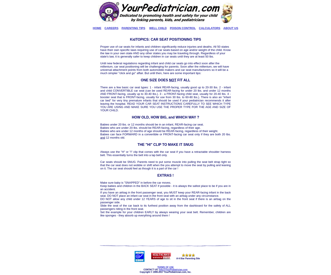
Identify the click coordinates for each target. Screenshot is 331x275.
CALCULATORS (209, 28)
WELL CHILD (158, 28)
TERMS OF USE (165, 267)
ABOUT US (230, 28)
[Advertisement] (165, 231)
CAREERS (111, 28)
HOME (97, 28)
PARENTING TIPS (133, 28)
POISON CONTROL (183, 28)
